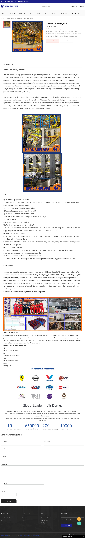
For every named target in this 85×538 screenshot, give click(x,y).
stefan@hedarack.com (23, 1)
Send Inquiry (63, 13)
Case (39, 13)
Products (12, 13)
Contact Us (75, 13)
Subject (3, 457)
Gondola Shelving (45, 520)
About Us (22, 13)
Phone (46, 449)
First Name (4, 441)
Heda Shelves (4, 535)
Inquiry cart (74, 6)
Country (6, 483)
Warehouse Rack (45, 518)
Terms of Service (24, 535)
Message (4, 464)
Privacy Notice (35, 535)
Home (3, 13)
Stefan (79, 519)
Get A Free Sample (52, 41)
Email (3, 449)
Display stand (44, 523)
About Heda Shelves (6, 518)
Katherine (79, 523)
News (46, 13)
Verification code (6, 492)
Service (31, 13)
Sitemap (24, 520)
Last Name (47, 441)
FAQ (2, 520)
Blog (53, 13)
